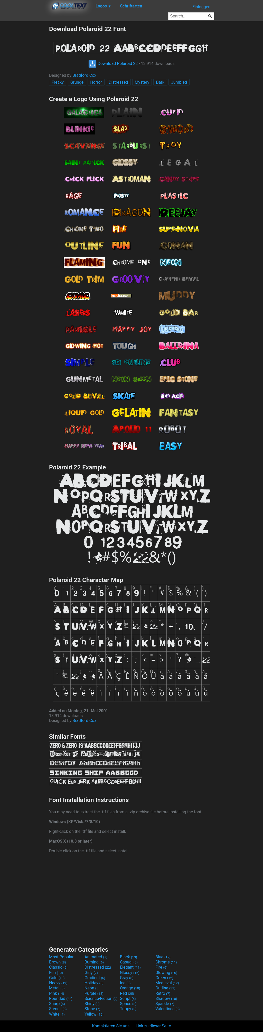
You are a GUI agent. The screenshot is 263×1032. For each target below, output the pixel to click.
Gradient (94, 977)
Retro (162, 993)
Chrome (166, 962)
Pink (56, 993)
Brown (57, 962)
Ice (125, 982)
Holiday (94, 982)
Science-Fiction (101, 998)
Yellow (94, 1014)
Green (164, 977)
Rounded (60, 998)
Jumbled (179, 82)
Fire (161, 967)
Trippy (128, 1008)
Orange (130, 988)
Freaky (58, 82)
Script (128, 998)
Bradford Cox (84, 75)
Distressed (118, 82)
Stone (92, 1008)
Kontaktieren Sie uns (111, 1026)
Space (128, 1003)
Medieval (167, 982)
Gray (126, 977)
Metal (57, 988)
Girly (91, 972)
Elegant (130, 967)
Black (128, 956)
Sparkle (164, 1003)
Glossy (129, 972)
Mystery (142, 82)
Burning (94, 962)
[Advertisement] (24, 102)
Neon (91, 988)
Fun (56, 972)
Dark (160, 82)
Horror (96, 82)
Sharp (57, 1003)
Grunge (76, 82)
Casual (129, 962)
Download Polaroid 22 (113, 63)
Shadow (166, 998)
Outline (165, 988)
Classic (58, 967)
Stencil (58, 1008)
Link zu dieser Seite (153, 1026)
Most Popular (61, 956)
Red (127, 993)
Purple (93, 993)
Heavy (58, 982)
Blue (163, 956)
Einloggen (201, 6)
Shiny (92, 1003)
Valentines (167, 1008)
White (57, 1014)
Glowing (166, 972)
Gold (57, 977)
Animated (95, 956)
